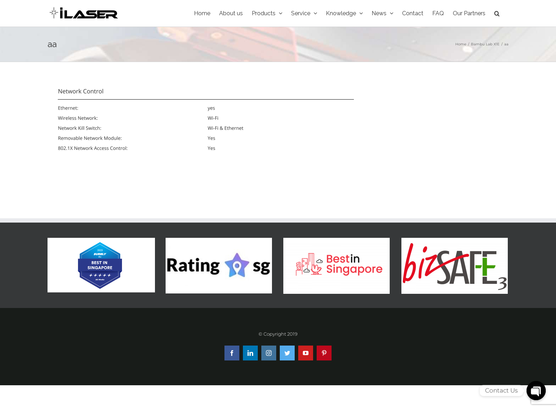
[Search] (497, 13)
